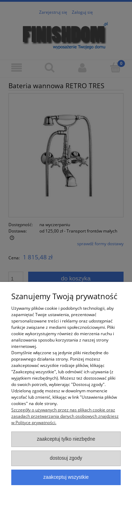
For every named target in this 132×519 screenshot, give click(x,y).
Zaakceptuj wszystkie (66, 477)
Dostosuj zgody (66, 458)
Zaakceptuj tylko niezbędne (66, 439)
